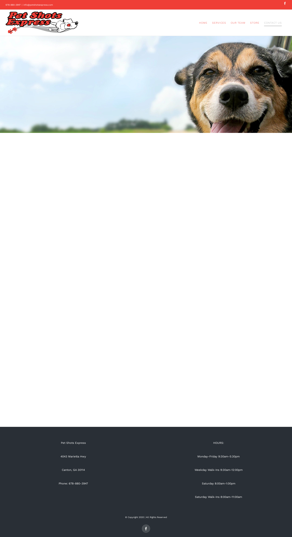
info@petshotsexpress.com (38, 5)
